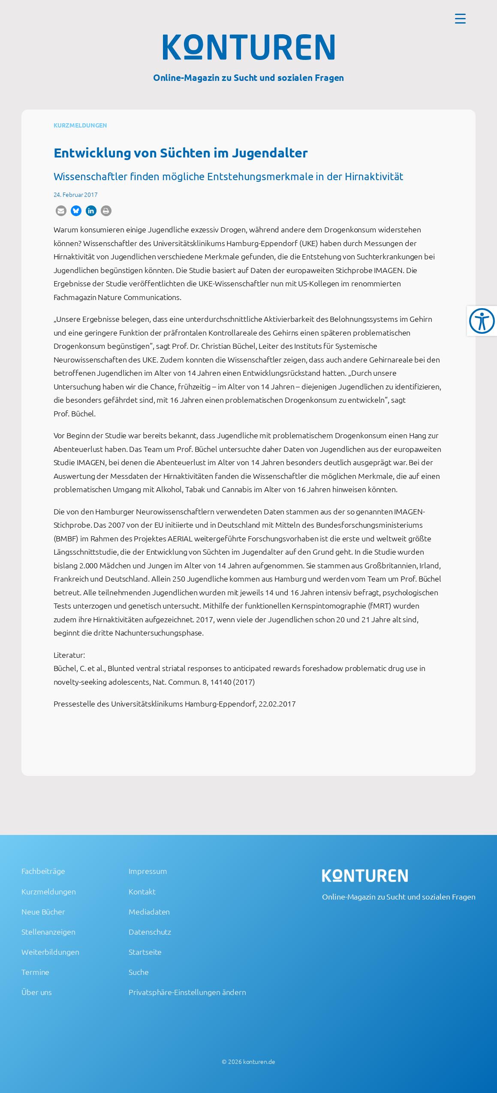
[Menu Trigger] (460, 18)
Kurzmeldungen (81, 125)
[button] (61, 210)
